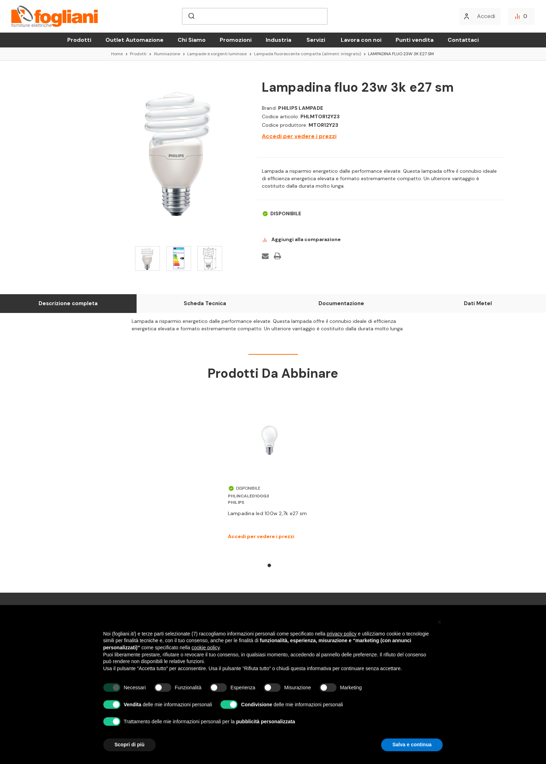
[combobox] (254, 16)
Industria (278, 40)
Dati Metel (478, 303)
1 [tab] (269, 565)
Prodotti (79, 40)
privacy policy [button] (341, 634)
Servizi (315, 40)
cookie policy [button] (205, 647)
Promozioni (236, 40)
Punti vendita (414, 40)
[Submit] (191, 16)
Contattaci (463, 40)
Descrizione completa (68, 303)
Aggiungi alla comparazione (301, 240)
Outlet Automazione (134, 40)
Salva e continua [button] (411, 744)
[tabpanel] (269, 473)
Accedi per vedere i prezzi (299, 136)
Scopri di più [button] (130, 744)
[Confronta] (521, 16)
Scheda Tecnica (205, 303)
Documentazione (341, 303)
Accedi (486, 16)
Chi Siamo (192, 40)
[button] (439, 622)
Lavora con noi (361, 40)
